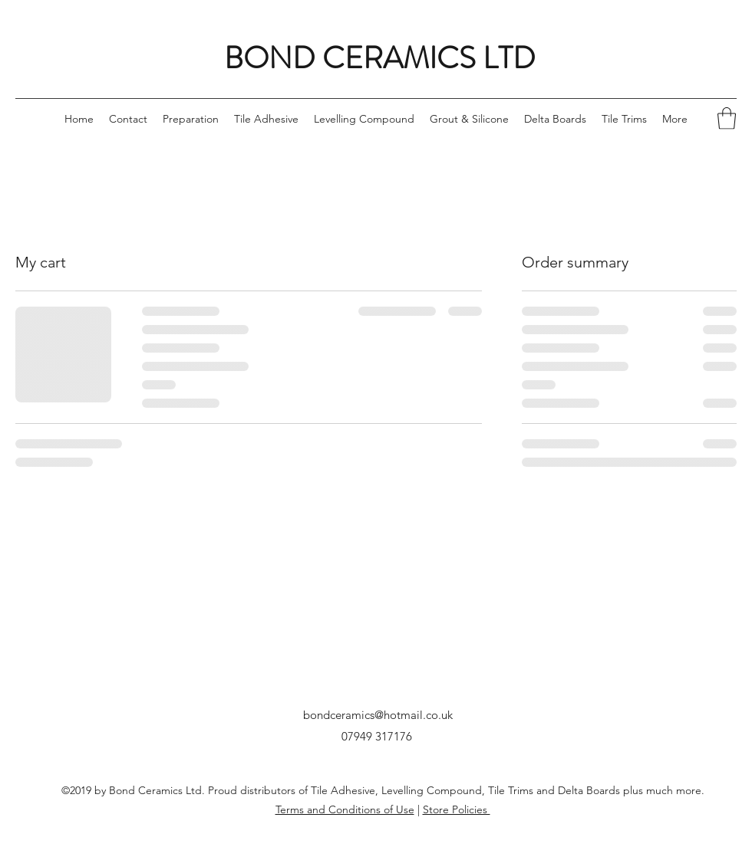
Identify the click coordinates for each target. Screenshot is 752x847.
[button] (726, 118)
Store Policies (456, 809)
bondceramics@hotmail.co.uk (378, 714)
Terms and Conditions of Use (344, 809)
